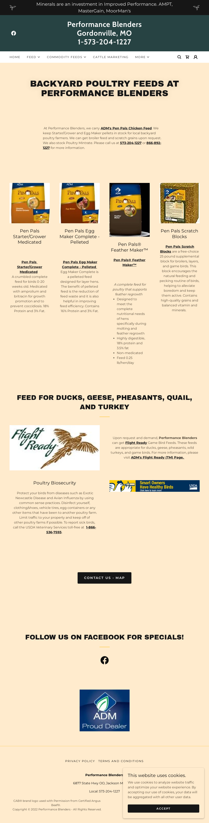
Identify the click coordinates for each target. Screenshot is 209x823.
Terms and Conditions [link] (121, 761)
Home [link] (15, 57)
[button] (33, 57)
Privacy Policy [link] (80, 761)
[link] (14, 33)
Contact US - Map (104, 578)
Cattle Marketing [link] (111, 57)
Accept (163, 808)
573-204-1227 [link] (109, 791)
